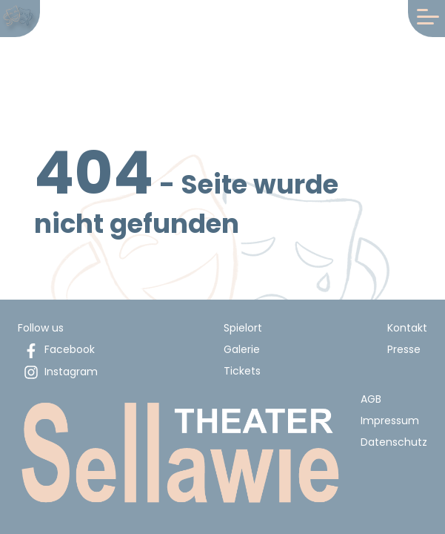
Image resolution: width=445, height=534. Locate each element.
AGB (371, 399)
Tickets (242, 370)
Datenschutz (394, 442)
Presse (404, 349)
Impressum (390, 420)
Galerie (242, 349)
